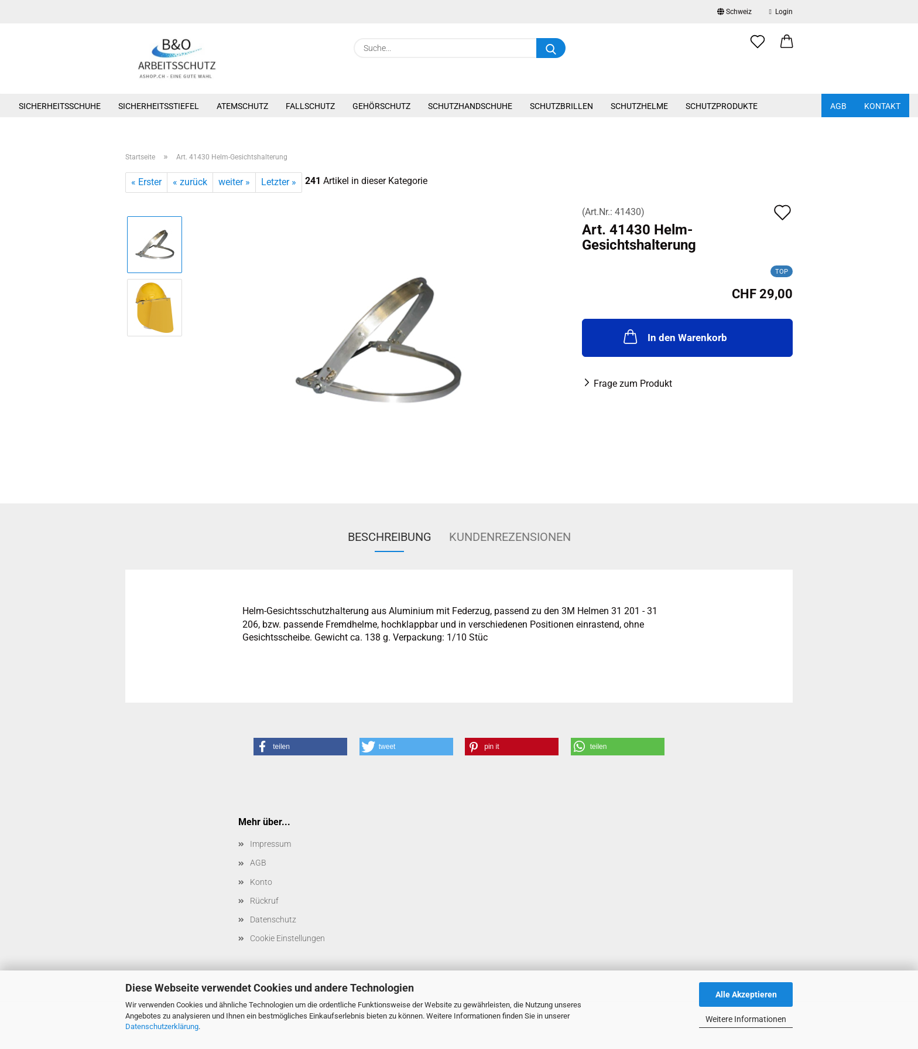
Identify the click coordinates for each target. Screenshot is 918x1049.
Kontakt (882, 106)
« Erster (146, 182)
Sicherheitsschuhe (60, 106)
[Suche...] (551, 48)
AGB (838, 106)
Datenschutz (273, 919)
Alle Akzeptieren (746, 994)
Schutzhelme (639, 106)
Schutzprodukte (722, 106)
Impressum (270, 844)
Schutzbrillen (561, 106)
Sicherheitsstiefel (158, 106)
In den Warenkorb (674, 336)
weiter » (234, 182)
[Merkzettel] (757, 48)
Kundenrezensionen (510, 537)
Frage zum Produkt (633, 383)
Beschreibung (389, 537)
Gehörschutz (381, 106)
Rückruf (264, 900)
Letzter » (278, 182)
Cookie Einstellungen (287, 938)
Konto (261, 882)
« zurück (190, 182)
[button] (786, 48)
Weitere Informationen (745, 1019)
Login (781, 12)
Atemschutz (242, 106)
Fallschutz (310, 106)
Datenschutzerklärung (161, 1026)
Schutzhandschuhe (470, 106)
